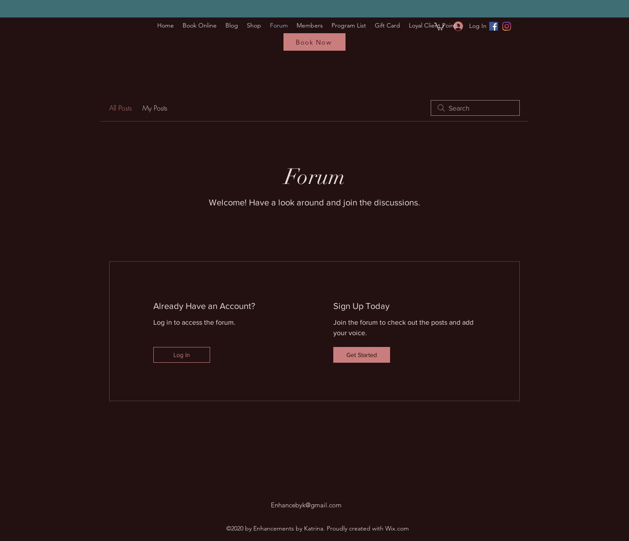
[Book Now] (314, 42)
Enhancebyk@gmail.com (306, 505)
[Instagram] (506, 26)
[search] (475, 108)
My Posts (154, 108)
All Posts (120, 108)
